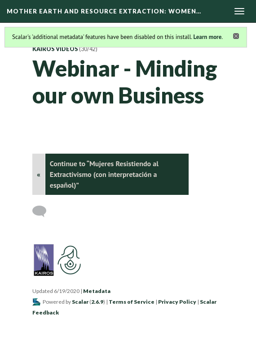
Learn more (207, 37)
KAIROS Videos (55, 49)
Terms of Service (131, 301)
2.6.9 (97, 301)
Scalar (80, 301)
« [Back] (38, 174)
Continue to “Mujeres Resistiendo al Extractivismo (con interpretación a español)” (104, 174)
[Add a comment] (43, 211)
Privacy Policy (177, 301)
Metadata (96, 291)
